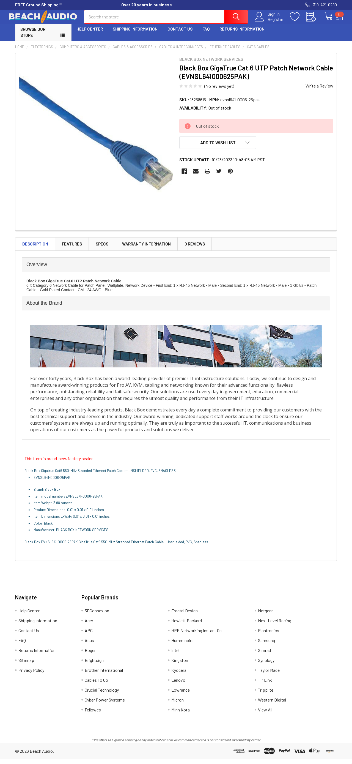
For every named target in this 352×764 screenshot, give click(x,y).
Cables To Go (96, 684)
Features (72, 248)
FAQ (206, 33)
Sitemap (26, 665)
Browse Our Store (32, 37)
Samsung (266, 645)
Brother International (104, 675)
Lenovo (178, 684)
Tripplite (265, 694)
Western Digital (272, 704)
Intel (175, 655)
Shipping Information (135, 33)
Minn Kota (180, 714)
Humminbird (182, 645)
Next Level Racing (274, 625)
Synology (266, 665)
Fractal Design (184, 615)
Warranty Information (146, 248)
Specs (102, 248)
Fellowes (93, 714)
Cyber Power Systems (105, 704)
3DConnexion (97, 615)
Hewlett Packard (186, 625)
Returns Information (242, 33)
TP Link (265, 684)
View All (265, 714)
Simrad (264, 655)
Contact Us (180, 33)
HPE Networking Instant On (196, 635)
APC (89, 635)
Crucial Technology (102, 694)
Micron (177, 704)
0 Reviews (195, 248)
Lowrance (180, 694)
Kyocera (178, 675)
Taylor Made (269, 675)
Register (269, 22)
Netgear (265, 615)
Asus (89, 645)
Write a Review (319, 90)
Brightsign (94, 665)
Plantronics (268, 635)
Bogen (91, 655)
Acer (89, 625)
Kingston (179, 665)
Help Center (89, 33)
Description (35, 248)
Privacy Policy (31, 675)
